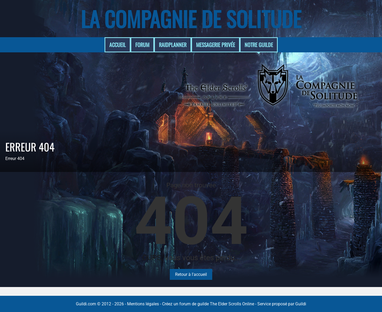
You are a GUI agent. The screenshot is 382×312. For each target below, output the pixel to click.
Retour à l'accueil (191, 274)
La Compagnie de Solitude (191, 18)
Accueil (117, 45)
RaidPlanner (172, 45)
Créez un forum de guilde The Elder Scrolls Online (208, 303)
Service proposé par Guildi (281, 303)
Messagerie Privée (215, 45)
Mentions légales (143, 303)
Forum (142, 45)
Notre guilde (259, 45)
